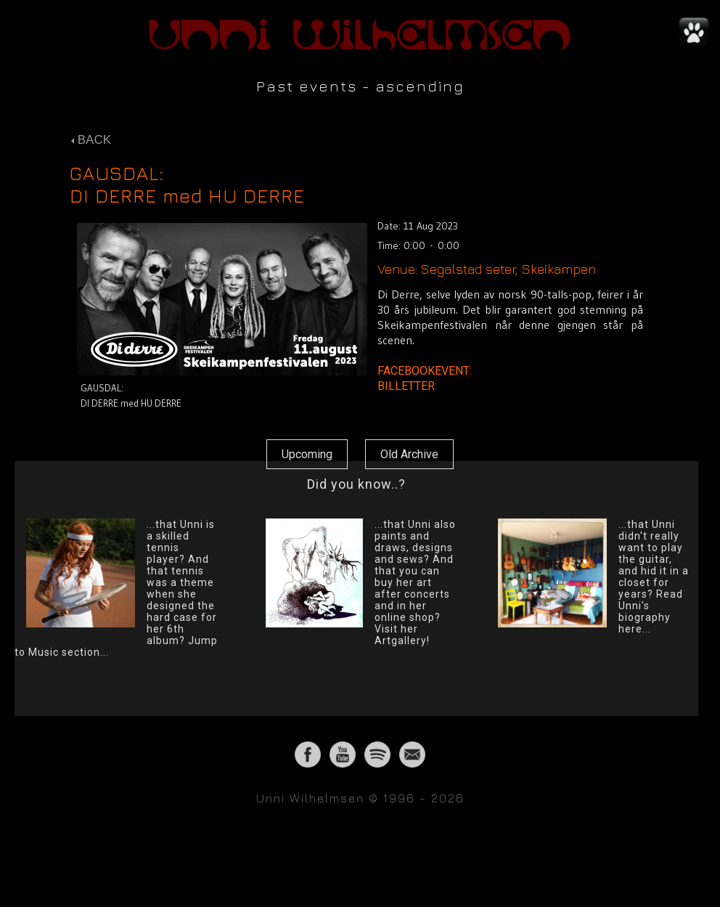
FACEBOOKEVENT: (426, 371)
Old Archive (409, 454)
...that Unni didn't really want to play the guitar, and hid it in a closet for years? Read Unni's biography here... (653, 576)
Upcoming (307, 454)
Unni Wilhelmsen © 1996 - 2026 (360, 798)
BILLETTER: (408, 386)
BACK (91, 140)
